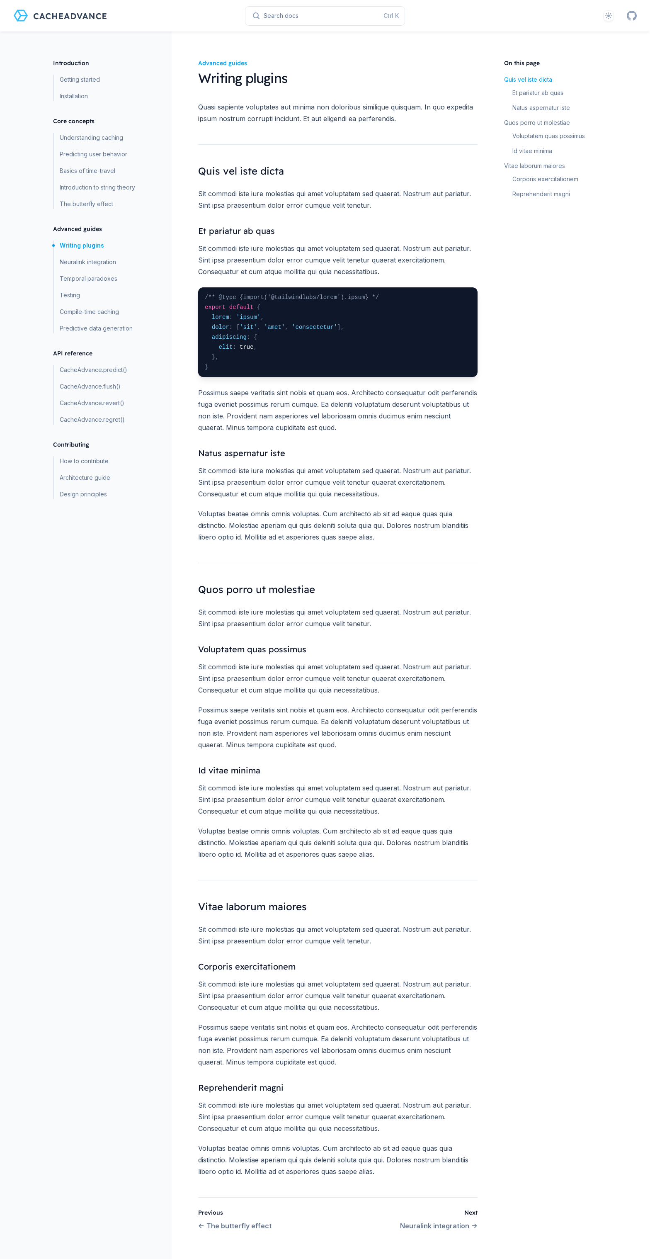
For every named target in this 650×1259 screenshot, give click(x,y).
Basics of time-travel (87, 170)
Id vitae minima (532, 150)
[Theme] (609, 16)
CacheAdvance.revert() (92, 402)
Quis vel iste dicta (528, 79)
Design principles (83, 494)
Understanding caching (91, 137)
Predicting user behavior (93, 154)
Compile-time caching (89, 311)
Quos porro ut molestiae (537, 122)
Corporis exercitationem (545, 178)
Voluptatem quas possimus (548, 135)
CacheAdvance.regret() (92, 419)
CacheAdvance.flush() (90, 386)
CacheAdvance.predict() (93, 369)
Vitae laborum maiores (534, 165)
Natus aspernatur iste (541, 107)
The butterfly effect (86, 203)
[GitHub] (632, 16)
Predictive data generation (96, 328)
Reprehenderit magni (541, 193)
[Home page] (60, 15)
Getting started (80, 79)
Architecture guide (85, 477)
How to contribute (84, 460)
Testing (70, 295)
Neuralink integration (88, 261)
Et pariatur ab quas (537, 92)
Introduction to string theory (97, 187)
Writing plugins (82, 245)
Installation (74, 96)
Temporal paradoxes (88, 278)
